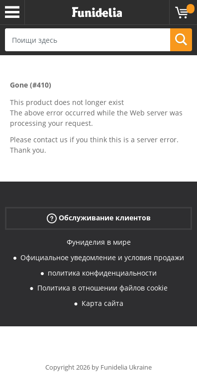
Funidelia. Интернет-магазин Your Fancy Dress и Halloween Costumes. (97, 12)
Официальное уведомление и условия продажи (102, 257)
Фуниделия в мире (99, 242)
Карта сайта (102, 303)
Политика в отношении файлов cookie (102, 287)
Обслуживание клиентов (99, 218)
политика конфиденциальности (102, 273)
